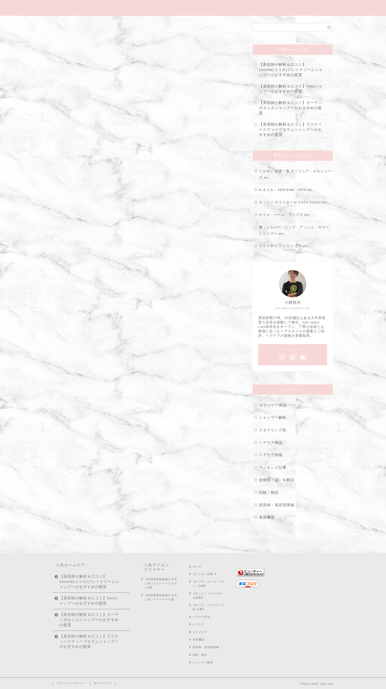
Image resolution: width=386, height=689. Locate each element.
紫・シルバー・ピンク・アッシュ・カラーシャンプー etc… (294, 230)
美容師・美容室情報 (276, 505)
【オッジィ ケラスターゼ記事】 (208, 595)
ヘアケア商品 (271, 442)
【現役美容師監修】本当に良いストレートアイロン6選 (161, 583)
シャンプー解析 (273, 417)
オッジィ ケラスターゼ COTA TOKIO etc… (295, 202)
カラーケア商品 (273, 405)
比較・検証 (269, 492)
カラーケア (200, 632)
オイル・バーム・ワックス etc (284, 215)
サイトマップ (103, 683)
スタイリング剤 (273, 430)
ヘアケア (198, 624)
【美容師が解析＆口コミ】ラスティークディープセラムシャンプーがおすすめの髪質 (290, 129)
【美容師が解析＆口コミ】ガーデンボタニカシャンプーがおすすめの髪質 (290, 108)
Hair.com (193, 8)
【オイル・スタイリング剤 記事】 (209, 607)
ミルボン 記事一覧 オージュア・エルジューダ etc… (295, 174)
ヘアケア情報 (271, 455)
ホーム (197, 566)
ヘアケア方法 (201, 616)
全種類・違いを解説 (276, 480)
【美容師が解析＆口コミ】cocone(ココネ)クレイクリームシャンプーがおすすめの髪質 (291, 69)
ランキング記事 (273, 467)
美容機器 (267, 517)
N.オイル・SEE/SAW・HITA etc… (287, 190)
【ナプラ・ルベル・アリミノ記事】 (209, 583)
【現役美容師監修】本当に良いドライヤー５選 (161, 597)
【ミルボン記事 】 (205, 573)
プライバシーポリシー (71, 683)
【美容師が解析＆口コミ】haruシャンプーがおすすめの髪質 (290, 88)
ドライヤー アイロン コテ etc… (285, 246)
